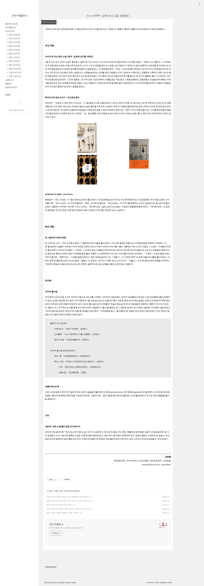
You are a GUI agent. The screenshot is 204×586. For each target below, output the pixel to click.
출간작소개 (11, 24)
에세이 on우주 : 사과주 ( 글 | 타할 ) (59, 505)
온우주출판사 (19, 15)
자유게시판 (11, 87)
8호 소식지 (14, 61)
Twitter (55, 582)
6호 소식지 (14, 54)
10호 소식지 (14, 69)
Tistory (157, 582)
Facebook (61, 582)
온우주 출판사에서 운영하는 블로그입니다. (66, 528)
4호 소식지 (14, 46)
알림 (8, 84)
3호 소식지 (14, 42)
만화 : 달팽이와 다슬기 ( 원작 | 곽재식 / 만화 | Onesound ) (67, 509)
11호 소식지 (14, 72)
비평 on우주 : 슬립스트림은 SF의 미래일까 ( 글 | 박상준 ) (67, 497)
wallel (170, 582)
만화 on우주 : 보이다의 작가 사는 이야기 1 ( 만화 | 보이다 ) (68, 501)
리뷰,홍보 (10, 27)
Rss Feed (47, 582)
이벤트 (9, 80)
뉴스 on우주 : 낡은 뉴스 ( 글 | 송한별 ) (108, 15)
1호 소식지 (14, 35)
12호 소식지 (14, 76)
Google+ (73, 582)
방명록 (8, 95)
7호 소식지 (14, 57)
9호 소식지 (14, 65)
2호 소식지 (14, 39)
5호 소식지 (14, 50)
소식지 (9, 31)
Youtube (67, 582)
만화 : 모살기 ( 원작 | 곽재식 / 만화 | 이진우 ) (62, 513)
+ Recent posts (50, 567)
